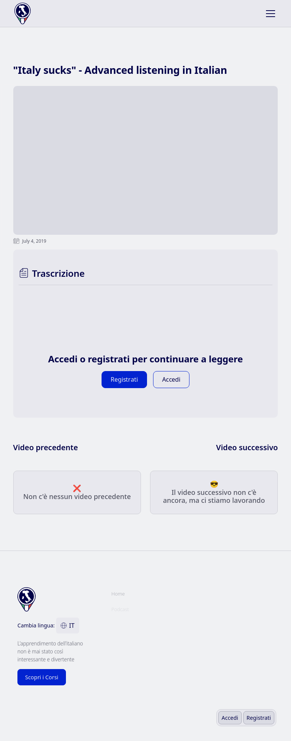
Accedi (230, 717)
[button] (269, 14)
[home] (40, 13)
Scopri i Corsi (41, 677)
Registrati (259, 717)
